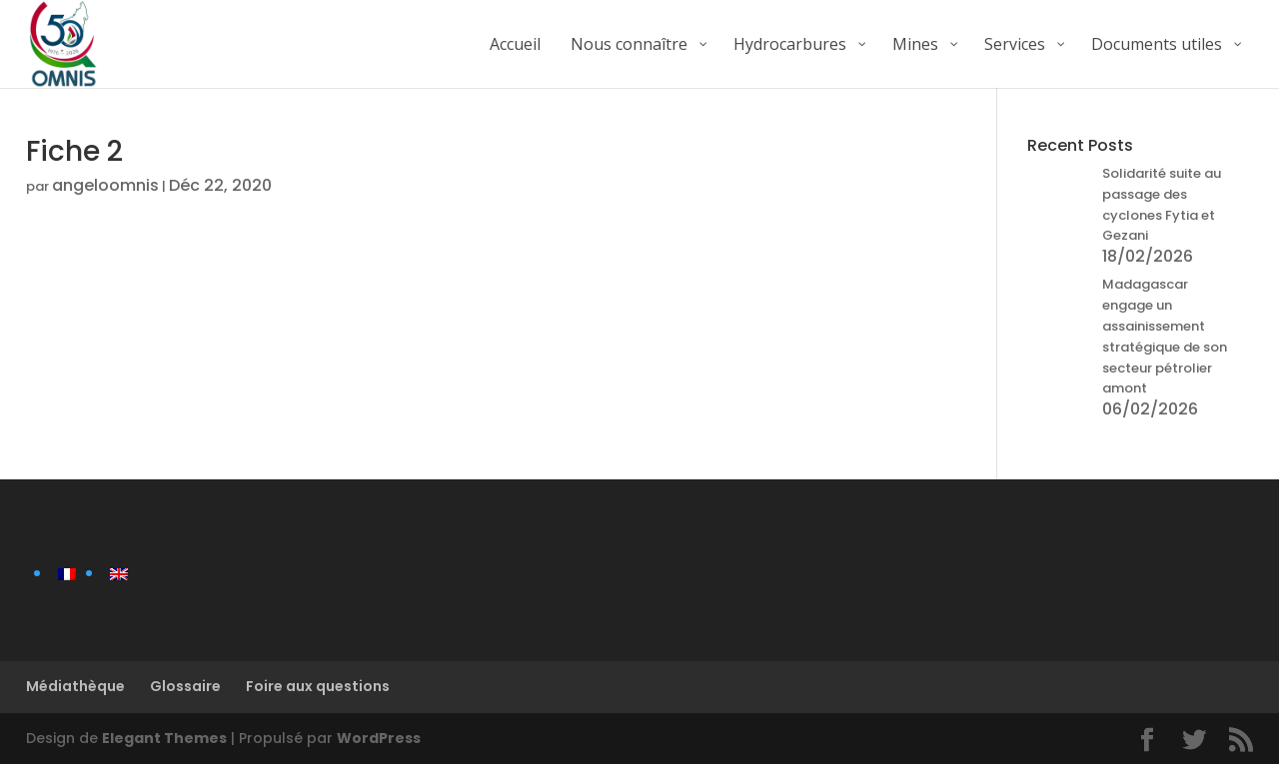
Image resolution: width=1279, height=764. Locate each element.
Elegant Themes (164, 738)
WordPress (379, 738)
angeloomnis (105, 185)
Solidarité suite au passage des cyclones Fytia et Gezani (1161, 204)
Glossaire (185, 686)
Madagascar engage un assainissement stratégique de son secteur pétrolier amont (1164, 336)
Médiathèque (75, 686)
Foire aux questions (318, 686)
